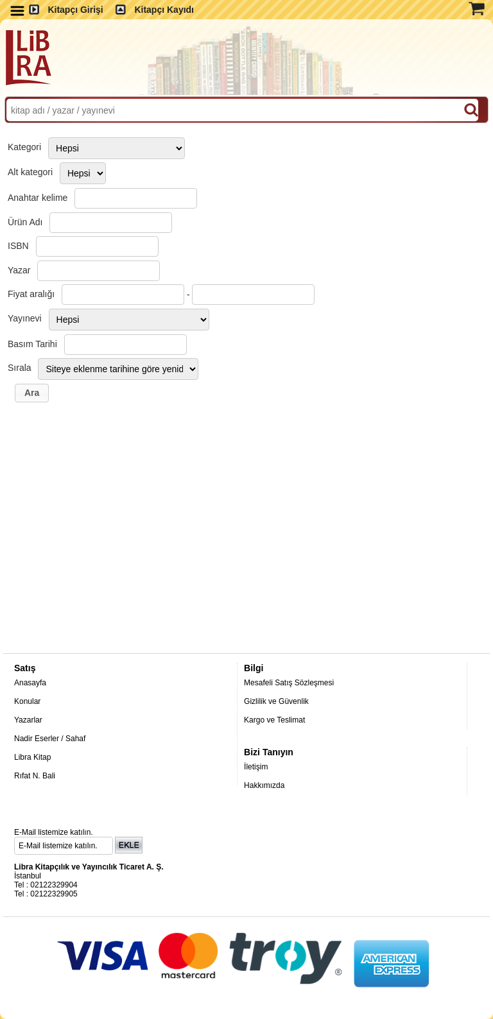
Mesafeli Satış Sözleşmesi (289, 682)
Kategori (24, 147)
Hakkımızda (264, 785)
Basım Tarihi (32, 344)
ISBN (18, 246)
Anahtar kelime (37, 198)
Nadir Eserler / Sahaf (49, 738)
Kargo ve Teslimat (274, 719)
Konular (27, 701)
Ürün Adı (25, 222)
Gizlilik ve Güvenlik (276, 701)
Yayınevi (25, 318)
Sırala (19, 368)
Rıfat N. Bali (34, 775)
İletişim (256, 766)
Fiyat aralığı (31, 294)
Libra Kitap (32, 757)
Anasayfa (30, 682)
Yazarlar (28, 719)
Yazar (19, 270)
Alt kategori (30, 172)
